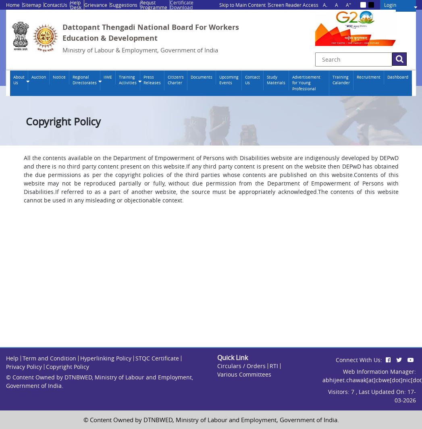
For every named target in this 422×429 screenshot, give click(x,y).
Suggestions (123, 4)
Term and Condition (49, 358)
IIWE (108, 77)
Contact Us (252, 80)
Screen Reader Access (293, 4)
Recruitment (368, 77)
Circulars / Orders (241, 366)
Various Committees (244, 374)
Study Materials (276, 80)
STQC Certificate (157, 358)
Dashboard (397, 77)
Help (12, 358)
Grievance (95, 4)
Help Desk (75, 5)
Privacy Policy (24, 367)
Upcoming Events (228, 80)
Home (13, 4)
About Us (19, 80)
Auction (38, 77)
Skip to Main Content (242, 4)
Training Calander (341, 80)
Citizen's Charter (176, 80)
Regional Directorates (85, 80)
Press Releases (152, 80)
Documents (201, 77)
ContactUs (55, 4)
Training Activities (128, 80)
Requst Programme (153, 5)
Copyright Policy (67, 367)
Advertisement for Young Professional (306, 83)
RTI (274, 366)
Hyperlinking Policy (105, 358)
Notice (59, 77)
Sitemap (32, 4)
